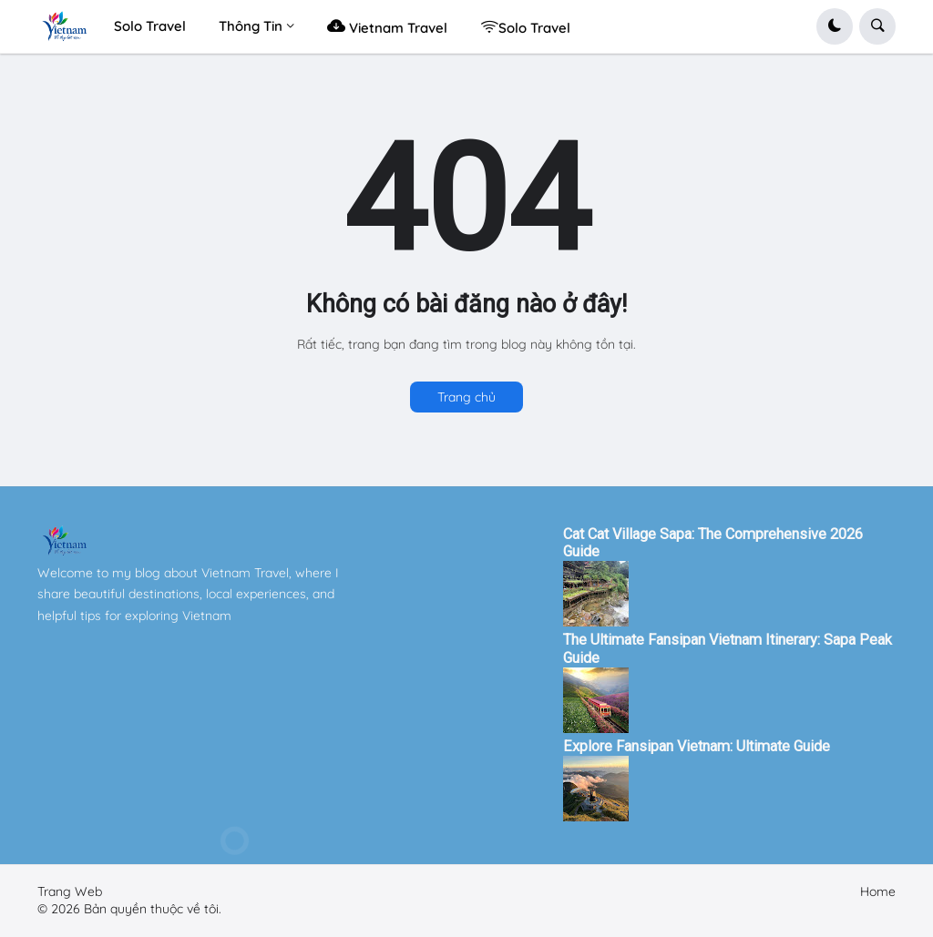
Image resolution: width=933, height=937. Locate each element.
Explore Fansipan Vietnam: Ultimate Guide (696, 746)
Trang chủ (466, 397)
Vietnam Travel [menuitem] (387, 26)
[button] (834, 26)
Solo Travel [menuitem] (150, 26)
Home (878, 891)
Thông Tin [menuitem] (250, 26)
